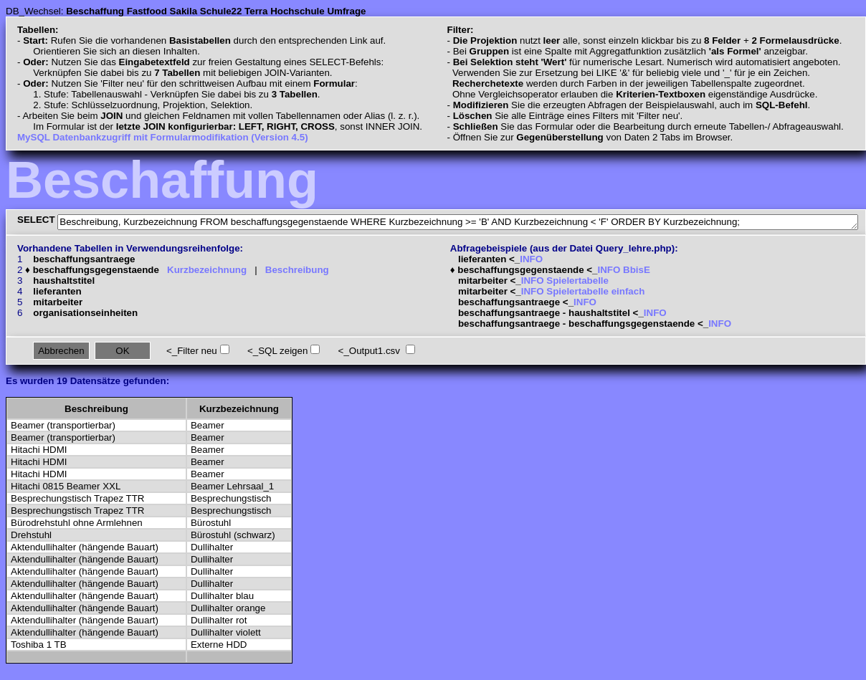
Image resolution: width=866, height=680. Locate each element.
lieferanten (57, 291)
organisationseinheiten (85, 312)
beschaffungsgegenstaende (96, 269)
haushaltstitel (64, 280)
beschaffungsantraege (84, 259)
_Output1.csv (371, 350)
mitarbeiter (57, 302)
